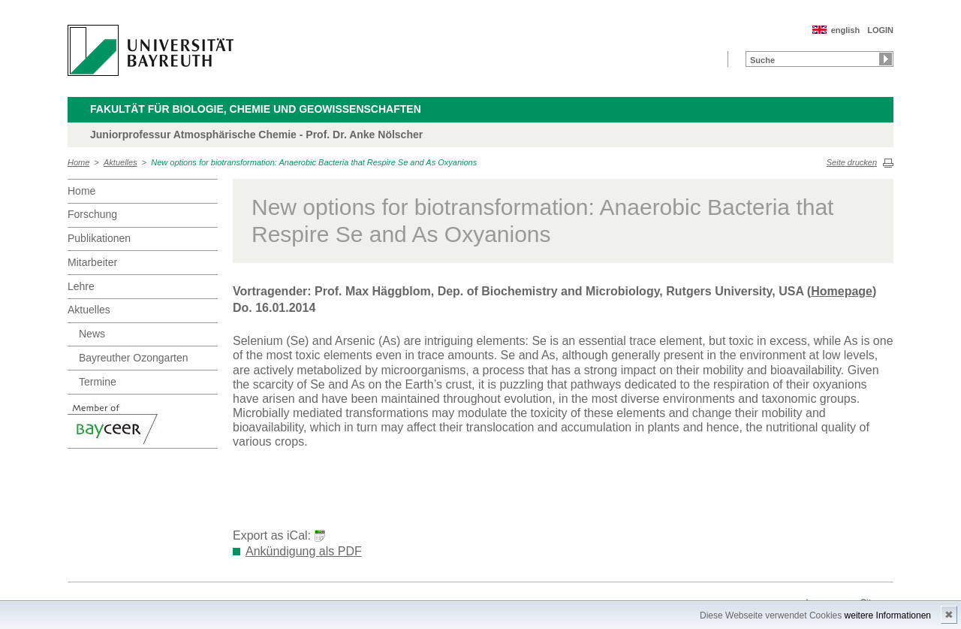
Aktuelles (120, 162)
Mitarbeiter (92, 262)
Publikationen (99, 238)
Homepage (841, 291)
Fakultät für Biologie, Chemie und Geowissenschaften (255, 109)
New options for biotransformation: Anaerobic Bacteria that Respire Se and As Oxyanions (314, 162)
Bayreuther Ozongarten (133, 358)
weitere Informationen (888, 615)
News (92, 334)
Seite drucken (852, 162)
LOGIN (880, 30)
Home (78, 162)
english (845, 30)
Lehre (81, 286)
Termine (97, 382)
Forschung (92, 214)
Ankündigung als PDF (304, 551)
